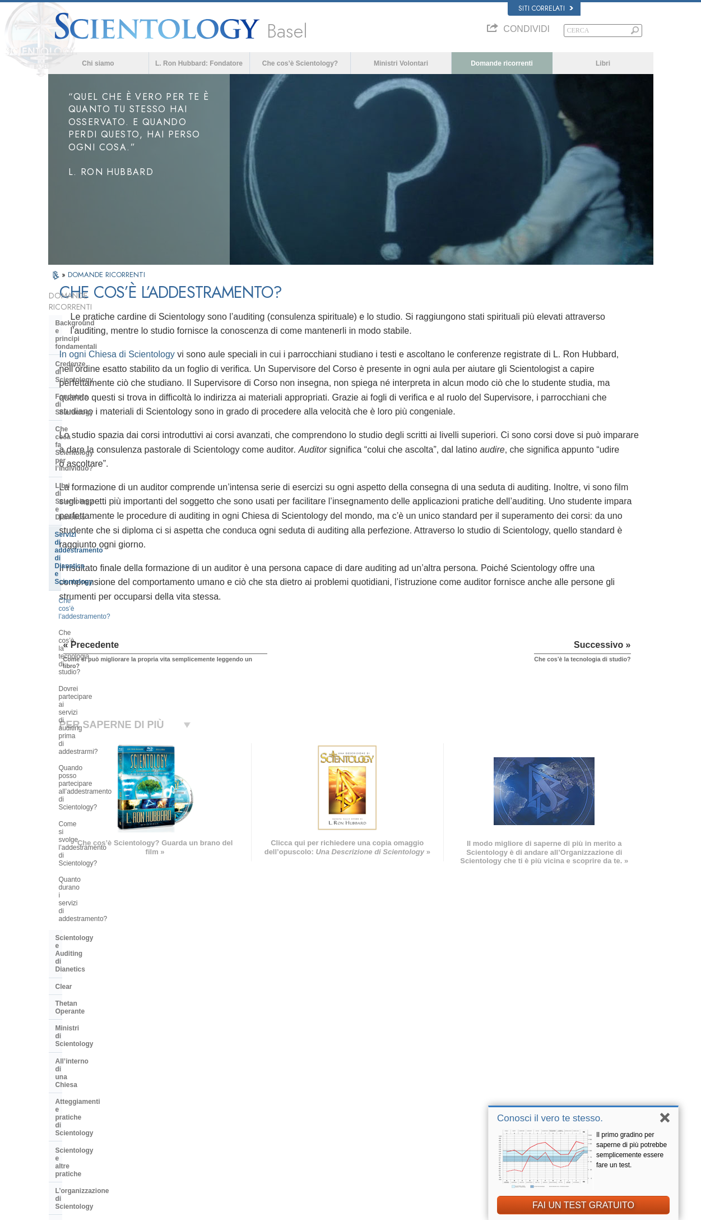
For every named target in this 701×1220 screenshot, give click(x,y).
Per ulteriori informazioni (358, 1096)
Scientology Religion (516, 1052)
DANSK (64, 1050)
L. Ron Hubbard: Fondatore (199, 63)
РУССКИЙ (68, 1096)
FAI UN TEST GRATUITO (583, 1205)
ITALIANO (191, 1093)
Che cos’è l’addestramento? (100, 440)
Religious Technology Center (101, 743)
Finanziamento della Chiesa (99, 784)
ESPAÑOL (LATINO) (206, 1061)
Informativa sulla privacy (444, 1208)
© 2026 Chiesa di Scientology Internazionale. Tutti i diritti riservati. (138, 1208)
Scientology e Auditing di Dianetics (95, 577)
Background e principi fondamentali (91, 316)
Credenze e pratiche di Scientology (373, 1031)
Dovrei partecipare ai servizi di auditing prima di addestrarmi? (104, 477)
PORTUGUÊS (197, 1104)
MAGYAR (191, 1028)
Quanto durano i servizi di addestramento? (97, 550)
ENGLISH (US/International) (92, 1028)
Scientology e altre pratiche (99, 692)
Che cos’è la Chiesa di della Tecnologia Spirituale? (99, 763)
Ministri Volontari (401, 63)
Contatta (337, 1107)
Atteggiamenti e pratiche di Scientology (98, 670)
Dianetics (500, 1031)
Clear (63, 598)
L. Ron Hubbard (347, 1020)
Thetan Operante (82, 615)
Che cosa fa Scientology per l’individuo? (100, 375)
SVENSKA (192, 1050)
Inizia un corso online (516, 1074)
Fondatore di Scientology (95, 354)
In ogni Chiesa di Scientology (240, 369)
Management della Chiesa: (97, 725)
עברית (64, 1073)
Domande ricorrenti (502, 63)
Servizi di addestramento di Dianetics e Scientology (98, 417)
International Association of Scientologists (544, 1096)
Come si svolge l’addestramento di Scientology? (110, 526)
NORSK (188, 1040)
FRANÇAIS (69, 1061)
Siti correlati (545, 8)
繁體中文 (66, 1107)
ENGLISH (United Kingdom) (92, 1040)
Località (335, 1118)
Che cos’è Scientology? (300, 63)
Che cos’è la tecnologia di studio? (109, 457)
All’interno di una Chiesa (94, 649)
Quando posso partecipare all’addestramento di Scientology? (109, 501)
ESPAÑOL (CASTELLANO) (215, 1072)
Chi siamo (98, 63)
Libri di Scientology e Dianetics (105, 396)
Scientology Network (516, 1042)
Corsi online (341, 1085)
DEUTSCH (68, 1128)
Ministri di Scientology (91, 632)
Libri (603, 63)
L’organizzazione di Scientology (106, 708)
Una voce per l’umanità (356, 1042)
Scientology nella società (95, 801)
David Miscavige (510, 1063)
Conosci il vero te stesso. (550, 1118)
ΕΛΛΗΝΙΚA (193, 1083)
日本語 (63, 1085)
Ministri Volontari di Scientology (530, 1085)
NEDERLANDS (75, 1118)
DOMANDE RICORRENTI (106, 274)
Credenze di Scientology (94, 337)
